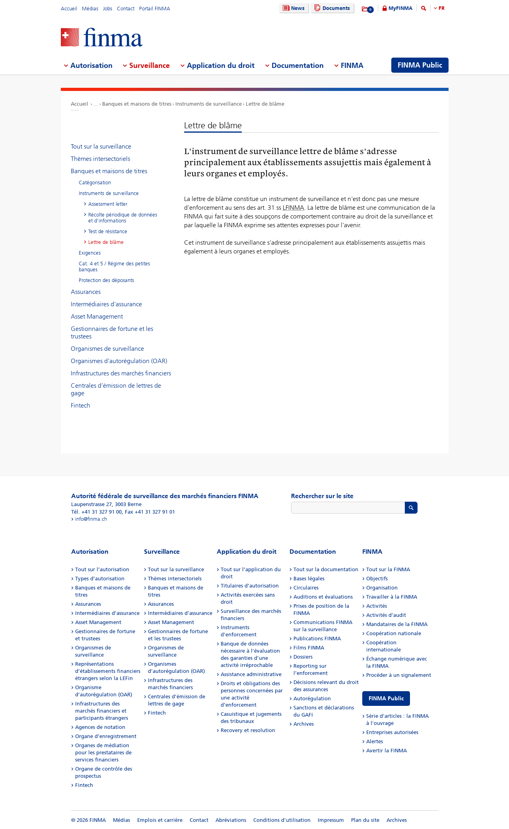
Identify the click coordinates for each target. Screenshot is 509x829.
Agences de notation (100, 727)
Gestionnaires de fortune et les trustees (112, 332)
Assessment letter (107, 204)
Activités (376, 606)
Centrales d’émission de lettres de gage (116, 389)
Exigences (90, 253)
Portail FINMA (154, 9)
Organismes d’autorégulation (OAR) (119, 361)
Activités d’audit (386, 615)
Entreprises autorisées (392, 732)
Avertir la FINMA (386, 751)
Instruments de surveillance (208, 104)
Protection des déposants (106, 280)
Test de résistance (107, 231)
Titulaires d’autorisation (250, 586)
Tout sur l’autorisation (102, 569)
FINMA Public (386, 698)
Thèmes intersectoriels (100, 158)
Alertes (374, 741)
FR (442, 8)
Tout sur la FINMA (388, 569)
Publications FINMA (317, 639)
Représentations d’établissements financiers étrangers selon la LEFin (107, 671)
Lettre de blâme (265, 104)
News (293, 8)
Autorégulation (312, 698)
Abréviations (231, 820)
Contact (125, 9)
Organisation (382, 588)
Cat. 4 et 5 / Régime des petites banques (114, 266)
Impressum (331, 820)
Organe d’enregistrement (105, 736)
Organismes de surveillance (107, 348)
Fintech (80, 405)
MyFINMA (400, 8)
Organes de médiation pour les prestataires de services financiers (103, 752)
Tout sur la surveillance (101, 146)
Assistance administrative (251, 674)
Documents (331, 8)
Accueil (69, 9)
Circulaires (306, 588)
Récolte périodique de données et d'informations (122, 218)
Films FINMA (308, 648)
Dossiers (303, 657)
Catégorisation (95, 183)
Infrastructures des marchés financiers (121, 373)
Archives (303, 724)
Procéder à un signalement (398, 675)
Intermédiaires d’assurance (106, 304)
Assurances (86, 292)
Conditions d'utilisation (282, 820)
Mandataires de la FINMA (396, 624)
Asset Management (97, 316)
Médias (90, 9)
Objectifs (377, 579)
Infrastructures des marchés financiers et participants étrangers (101, 711)
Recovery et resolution (248, 730)
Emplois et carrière (160, 820)
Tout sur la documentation (325, 569)
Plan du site (365, 820)
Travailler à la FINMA (391, 597)
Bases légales (308, 579)
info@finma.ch (91, 519)
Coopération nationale (393, 633)
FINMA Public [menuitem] (420, 65)
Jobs (107, 9)
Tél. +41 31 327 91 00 (96, 512)
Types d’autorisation (99, 579)
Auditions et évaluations (323, 597)
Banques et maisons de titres (136, 104)
